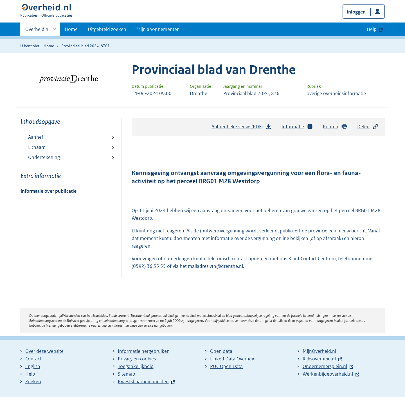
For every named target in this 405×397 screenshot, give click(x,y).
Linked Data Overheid (233, 359)
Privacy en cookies (137, 359)
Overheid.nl (37, 31)
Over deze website (44, 351)
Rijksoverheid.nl (319, 359)
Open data (221, 351)
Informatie (297, 127)
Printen (335, 127)
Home (71, 29)
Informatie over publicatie (48, 191)
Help (30, 374)
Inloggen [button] (356, 12)
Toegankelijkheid (136, 366)
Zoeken (33, 381)
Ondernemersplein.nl (325, 366)
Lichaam (37, 147)
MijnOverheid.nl (319, 351)
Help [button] (372, 29)
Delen (368, 127)
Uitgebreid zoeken (107, 29)
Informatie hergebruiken (144, 351)
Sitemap (126, 374)
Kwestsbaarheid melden (143, 381)
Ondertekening (44, 157)
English (32, 366)
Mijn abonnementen (158, 29)
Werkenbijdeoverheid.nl (328, 374)
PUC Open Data (226, 366)
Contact (33, 359)
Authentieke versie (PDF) (242, 128)
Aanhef (35, 137)
